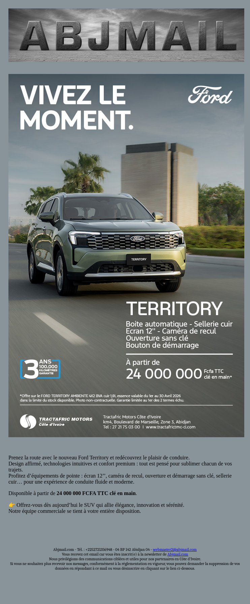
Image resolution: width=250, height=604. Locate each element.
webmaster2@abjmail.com (175, 549)
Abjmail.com (177, 554)
